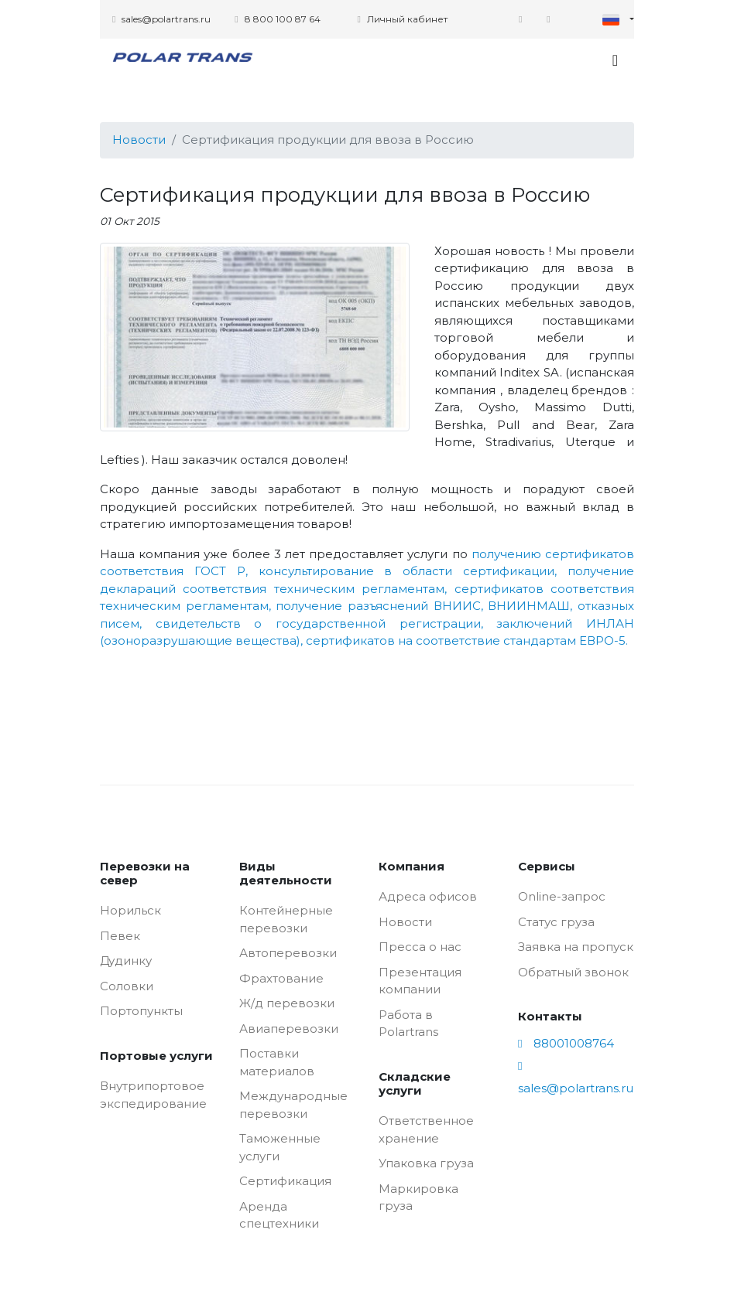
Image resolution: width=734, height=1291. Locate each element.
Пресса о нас (420, 946)
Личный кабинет (402, 19)
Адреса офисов (428, 896)
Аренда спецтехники (279, 1215)
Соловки (126, 986)
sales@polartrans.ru (161, 19)
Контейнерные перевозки (286, 919)
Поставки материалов (276, 1062)
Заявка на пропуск (575, 946)
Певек (120, 935)
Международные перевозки (293, 1104)
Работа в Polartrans (408, 1023)
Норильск (130, 910)
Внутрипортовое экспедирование (153, 1094)
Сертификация (285, 1180)
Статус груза (556, 922)
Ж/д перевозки (286, 1003)
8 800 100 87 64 (277, 19)
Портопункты (141, 1010)
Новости (139, 139)
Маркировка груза (418, 1197)
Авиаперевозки (288, 1028)
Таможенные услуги (280, 1147)
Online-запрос (561, 896)
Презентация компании (420, 981)
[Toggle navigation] (615, 60)
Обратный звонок (573, 972)
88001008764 (566, 1043)
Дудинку (126, 960)
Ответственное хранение (426, 1129)
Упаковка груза (426, 1163)
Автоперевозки (288, 952)
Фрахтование (281, 978)
